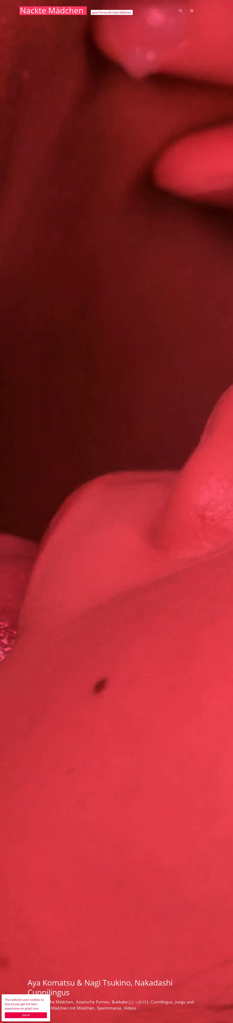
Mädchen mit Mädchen (72, 1008)
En (226, 5)
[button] (180, 10)
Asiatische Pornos (92, 1002)
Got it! (26, 1015)
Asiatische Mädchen (54, 1002)
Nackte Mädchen (51, 10)
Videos (130, 1008)
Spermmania (109, 1008)
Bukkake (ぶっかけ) (130, 1002)
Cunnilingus (161, 1002)
